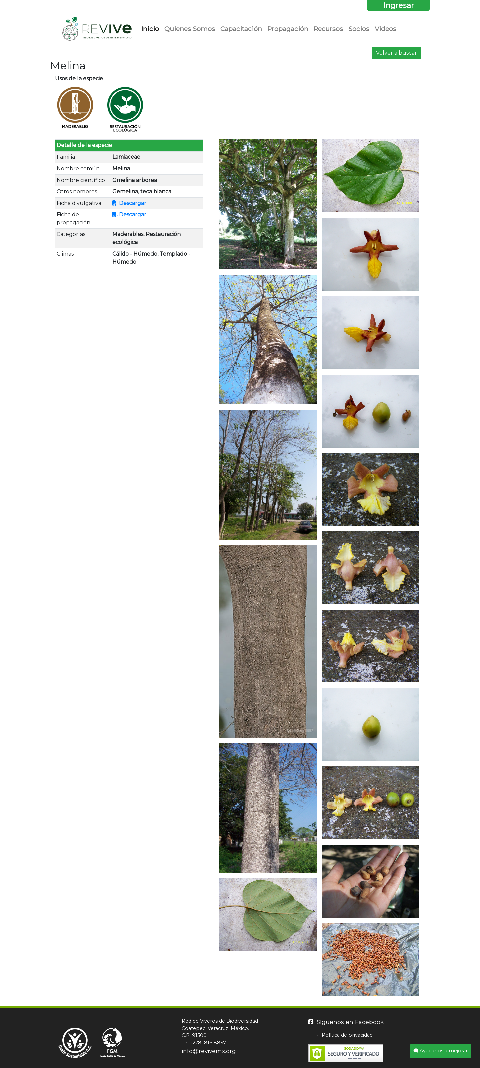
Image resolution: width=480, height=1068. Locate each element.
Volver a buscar (396, 53)
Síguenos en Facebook (346, 1021)
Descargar (129, 203)
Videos (385, 29)
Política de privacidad (347, 1035)
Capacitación (241, 29)
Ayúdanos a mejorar (441, 1051)
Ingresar (398, 5)
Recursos (328, 29)
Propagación (287, 29)
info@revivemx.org (209, 1050)
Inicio (151, 28)
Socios (358, 29)
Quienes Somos (189, 29)
